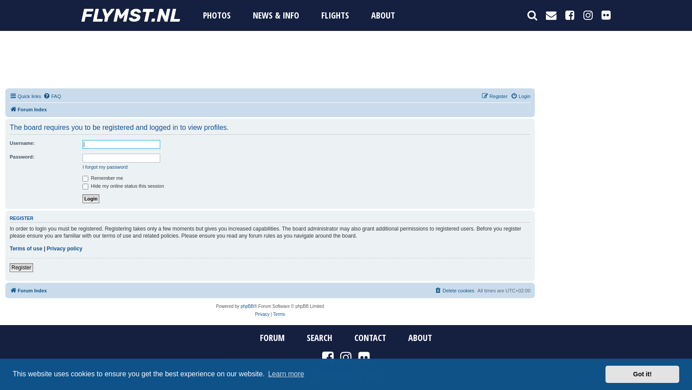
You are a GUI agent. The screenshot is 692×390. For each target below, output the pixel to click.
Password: (22, 156)
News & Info (276, 15)
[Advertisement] (346, 60)
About (383, 15)
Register (21, 268)
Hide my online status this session (123, 186)
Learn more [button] (286, 374)
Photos (217, 15)
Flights (335, 15)
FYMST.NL (131, 15)
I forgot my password (105, 167)
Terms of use (26, 249)
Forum (272, 338)
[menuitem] (52, 96)
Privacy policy (65, 249)
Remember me (103, 178)
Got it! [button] (642, 374)
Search (319, 338)
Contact (370, 338)
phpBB (247, 306)
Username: (22, 143)
